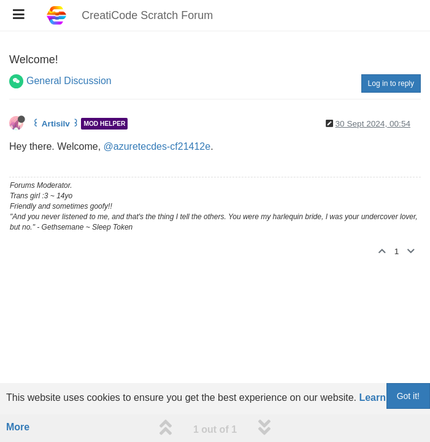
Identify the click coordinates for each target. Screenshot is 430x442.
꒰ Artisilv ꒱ (56, 123)
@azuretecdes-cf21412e (157, 146)
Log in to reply (391, 83)
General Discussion (69, 81)
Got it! (408, 396)
